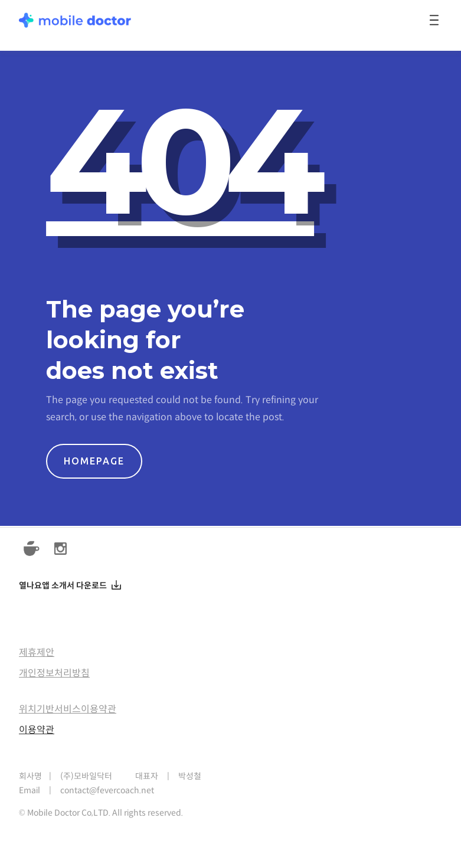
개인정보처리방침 (54, 673)
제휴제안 (36, 652)
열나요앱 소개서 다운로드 (63, 586)
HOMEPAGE (94, 461)
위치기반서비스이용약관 (67, 709)
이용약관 (36, 729)
